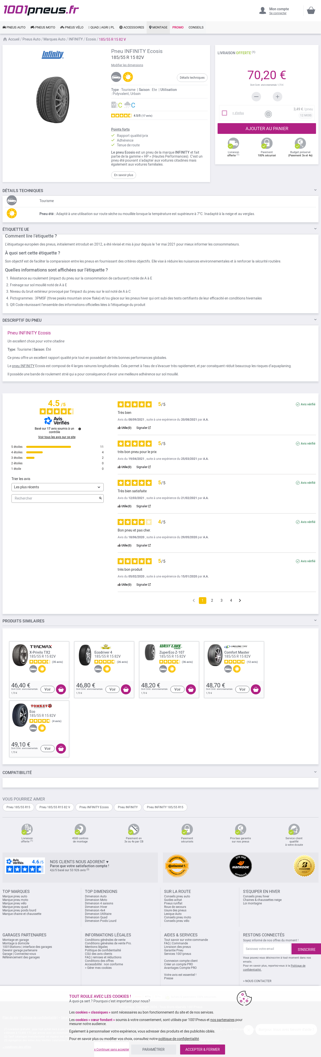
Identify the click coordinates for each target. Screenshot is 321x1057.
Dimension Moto (96, 900)
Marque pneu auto (14, 896)
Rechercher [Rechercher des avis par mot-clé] (55, 498)
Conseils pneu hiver (256, 896)
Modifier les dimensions (127, 65)
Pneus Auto (31, 39)
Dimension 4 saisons (99, 903)
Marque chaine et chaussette (21, 914)
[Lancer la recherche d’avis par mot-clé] (100, 498)
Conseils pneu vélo (176, 921)
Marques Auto (54, 39)
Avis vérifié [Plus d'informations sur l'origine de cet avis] (308, 404)
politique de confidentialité (178, 1039)
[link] (14, 27)
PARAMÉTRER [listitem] (153, 1050)
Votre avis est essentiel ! (180, 975)
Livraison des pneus (177, 947)
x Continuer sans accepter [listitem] (111, 1049)
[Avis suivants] (240, 601)
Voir (47, 689)
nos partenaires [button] (222, 1020)
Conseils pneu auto (177, 896)
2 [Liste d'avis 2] (212, 600)
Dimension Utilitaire (98, 914)
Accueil (13, 39)
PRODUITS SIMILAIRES (23, 621)
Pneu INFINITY (128, 807)
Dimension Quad (96, 917)
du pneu (21, 320)
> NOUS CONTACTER (257, 981)
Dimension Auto (96, 896)
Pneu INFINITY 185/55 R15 (165, 807)
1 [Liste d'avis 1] (203, 600)
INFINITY (76, 39)
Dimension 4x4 (95, 910)
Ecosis (91, 39)
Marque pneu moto (15, 900)
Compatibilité (17, 772)
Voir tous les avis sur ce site (56, 437)
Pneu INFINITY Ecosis (94, 807)
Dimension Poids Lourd (100, 921)
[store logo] (41, 10)
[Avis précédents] (194, 600)
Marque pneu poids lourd (19, 910)
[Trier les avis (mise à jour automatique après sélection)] (57, 487)
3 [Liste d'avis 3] (222, 600)
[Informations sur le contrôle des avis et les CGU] (80, 429)
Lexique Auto (173, 914)
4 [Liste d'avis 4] (231, 600)
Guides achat (173, 900)
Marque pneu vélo (14, 903)
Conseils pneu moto (177, 917)
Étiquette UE (15, 229)
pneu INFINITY (23, 366)
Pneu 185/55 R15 (18, 807)
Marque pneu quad (15, 907)
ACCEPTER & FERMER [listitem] (202, 1050)
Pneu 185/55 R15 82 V (54, 807)
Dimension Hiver (96, 907)
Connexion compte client (181, 961)
